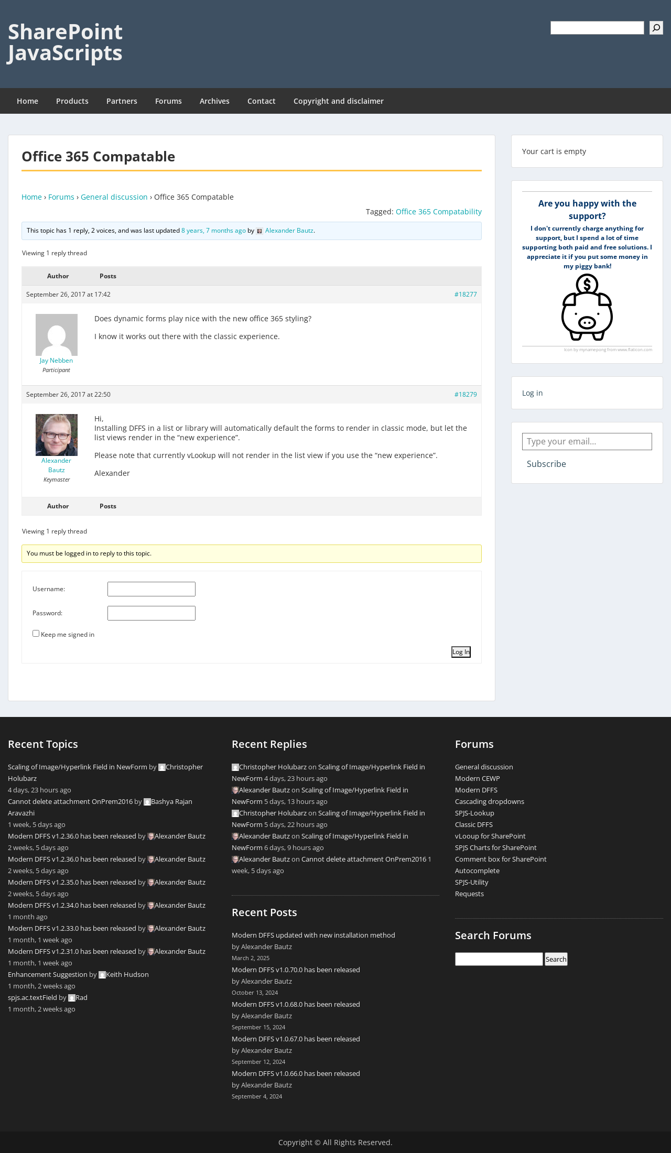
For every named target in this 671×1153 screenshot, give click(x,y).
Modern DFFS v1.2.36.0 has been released (72, 836)
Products (72, 101)
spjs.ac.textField (32, 997)
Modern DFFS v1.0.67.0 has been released (296, 1038)
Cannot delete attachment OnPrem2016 (70, 801)
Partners (121, 101)
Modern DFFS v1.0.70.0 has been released (296, 969)
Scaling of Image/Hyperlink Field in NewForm (77, 766)
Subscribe (546, 464)
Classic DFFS (474, 824)
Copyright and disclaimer (339, 101)
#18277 (465, 294)
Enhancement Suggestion (48, 974)
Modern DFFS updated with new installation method (313, 935)
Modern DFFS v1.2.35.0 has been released (72, 882)
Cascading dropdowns (489, 801)
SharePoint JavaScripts (65, 42)
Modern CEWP (477, 778)
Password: (47, 612)
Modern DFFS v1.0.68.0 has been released (296, 1004)
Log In (461, 651)
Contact (261, 101)
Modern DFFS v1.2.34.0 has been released (72, 905)
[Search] (656, 28)
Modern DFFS (476, 790)
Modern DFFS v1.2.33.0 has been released (72, 928)
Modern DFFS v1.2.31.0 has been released (72, 951)
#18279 (465, 394)
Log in (532, 393)
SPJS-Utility (472, 882)
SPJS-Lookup (474, 813)
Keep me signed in (67, 634)
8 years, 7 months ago (213, 230)
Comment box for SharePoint (501, 859)
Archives (215, 101)
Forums (168, 101)
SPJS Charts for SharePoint (496, 847)
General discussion (114, 197)
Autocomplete (477, 870)
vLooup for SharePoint (490, 836)
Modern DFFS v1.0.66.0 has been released (296, 1073)
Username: (49, 588)
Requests (469, 893)
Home (27, 101)
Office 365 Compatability (439, 211)
